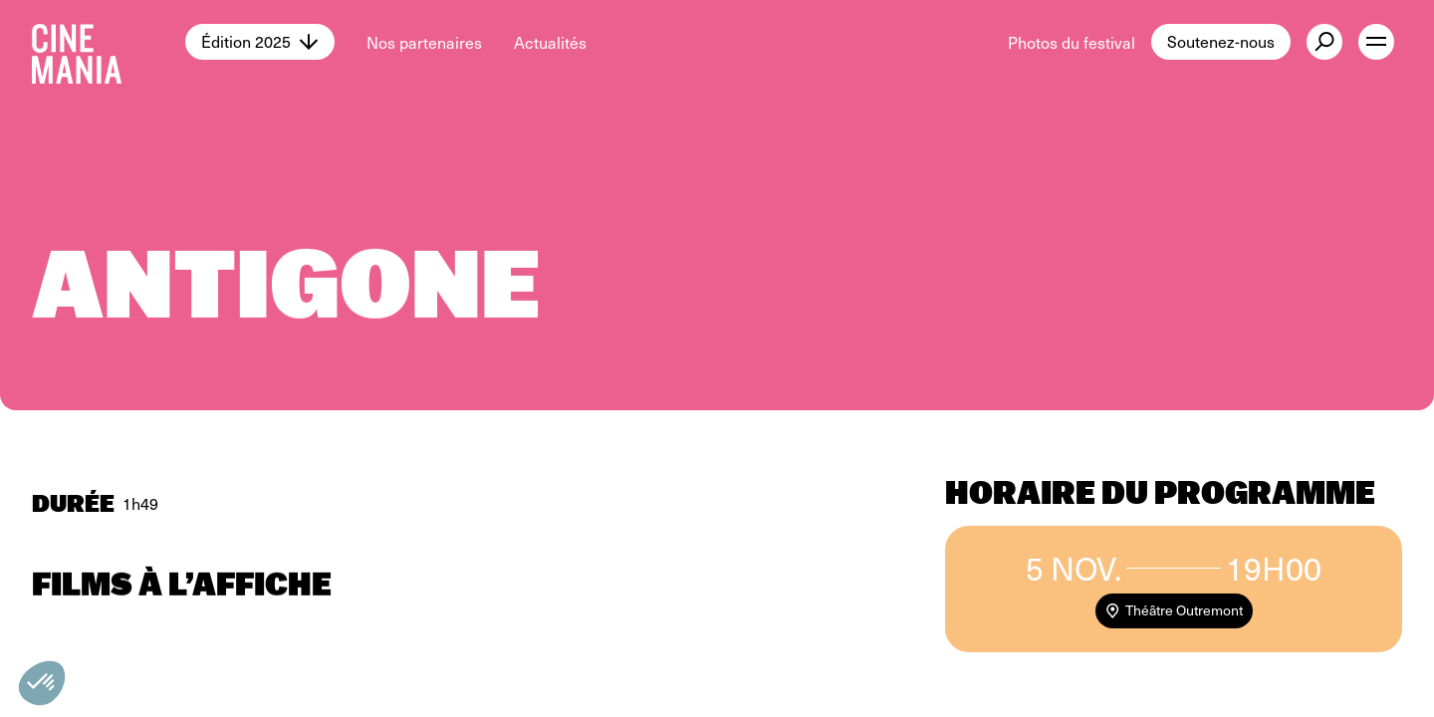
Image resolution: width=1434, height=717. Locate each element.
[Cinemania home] (108, 42)
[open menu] (1376, 42)
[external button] (1324, 42)
